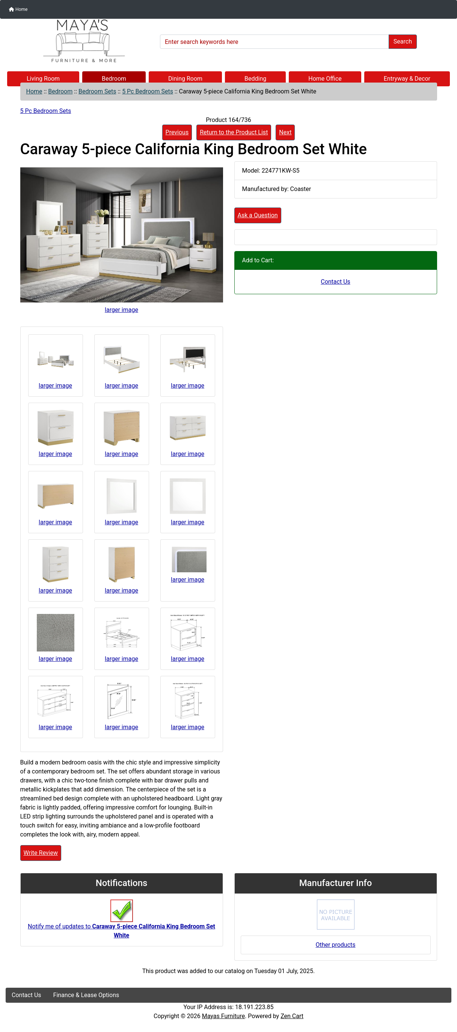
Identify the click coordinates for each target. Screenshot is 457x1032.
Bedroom (114, 78)
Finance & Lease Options (86, 995)
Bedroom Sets (97, 91)
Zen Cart (292, 1016)
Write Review (41, 852)
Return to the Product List (234, 132)
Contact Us (335, 281)
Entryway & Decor (407, 78)
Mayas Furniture (223, 1016)
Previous (177, 132)
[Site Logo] (80, 41)
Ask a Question (258, 215)
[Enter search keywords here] (274, 42)
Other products (335, 944)
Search (403, 41)
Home (18, 9)
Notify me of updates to (121, 923)
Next (285, 132)
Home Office (325, 78)
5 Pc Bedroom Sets (147, 91)
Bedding (255, 78)
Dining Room (185, 78)
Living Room (43, 78)
